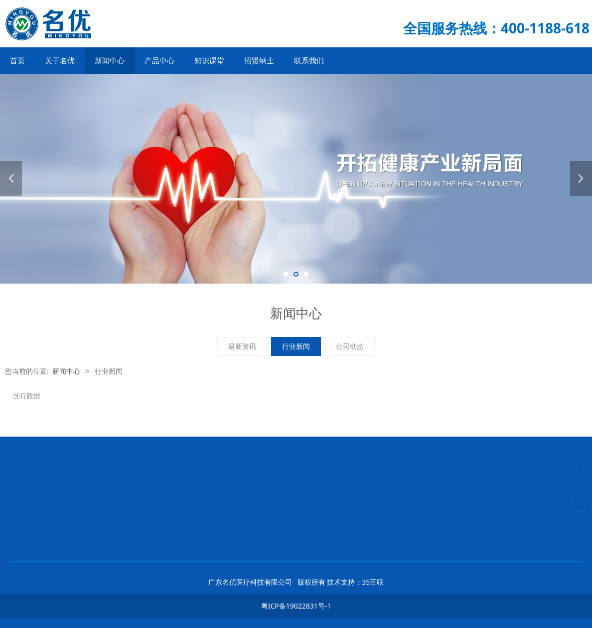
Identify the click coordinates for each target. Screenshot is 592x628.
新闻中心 (110, 60)
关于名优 (60, 60)
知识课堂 (209, 60)
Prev (11, 178)
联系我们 (309, 60)
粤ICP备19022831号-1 (296, 606)
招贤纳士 (259, 60)
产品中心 (159, 60)
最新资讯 (242, 346)
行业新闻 (296, 346)
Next (581, 178)
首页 (17, 60)
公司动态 (350, 346)
